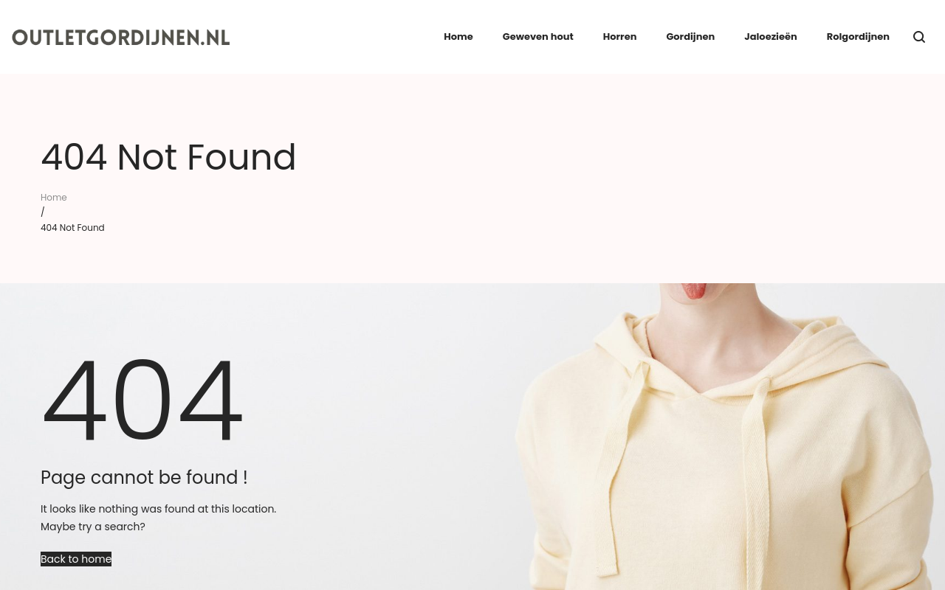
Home (54, 197)
